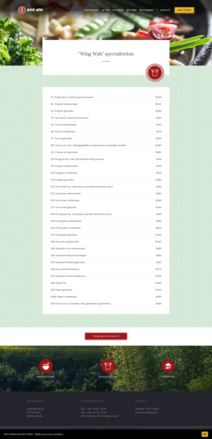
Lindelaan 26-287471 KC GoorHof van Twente (35, 412)
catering (118, 10)
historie (131, 10)
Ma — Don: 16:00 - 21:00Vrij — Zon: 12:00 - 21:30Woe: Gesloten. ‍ (100, 412)
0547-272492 (184, 10)
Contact (165, 10)
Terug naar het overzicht (106, 336)
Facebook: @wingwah (146, 412)
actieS (106, 10)
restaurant (146, 10)
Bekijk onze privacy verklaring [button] (49, 434)
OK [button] (204, 434)
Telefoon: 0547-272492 (147, 408)
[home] (30, 10)
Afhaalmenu (91, 10)
